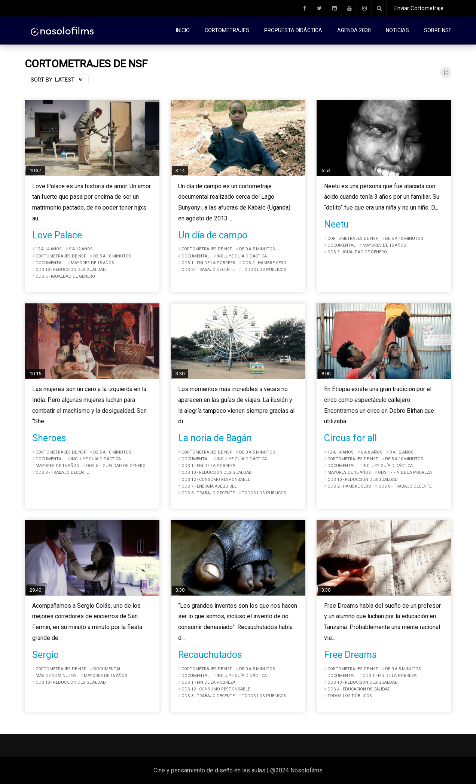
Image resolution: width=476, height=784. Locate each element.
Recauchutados (210, 654)
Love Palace (57, 235)
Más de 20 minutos (56, 676)
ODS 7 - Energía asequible (209, 486)
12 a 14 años (49, 249)
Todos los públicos (264, 270)
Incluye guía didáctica (242, 256)
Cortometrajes (227, 30)
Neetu (336, 224)
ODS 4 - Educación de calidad (359, 689)
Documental (50, 263)
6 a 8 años (371, 452)
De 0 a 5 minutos (257, 249)
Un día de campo (212, 235)
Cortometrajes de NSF (61, 256)
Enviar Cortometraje (418, 8)
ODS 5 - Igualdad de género (65, 276)
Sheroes (49, 438)
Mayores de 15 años (92, 263)
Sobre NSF (437, 30)
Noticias (397, 30)
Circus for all (350, 438)
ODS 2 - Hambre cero (264, 263)
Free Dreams (350, 654)
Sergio (45, 654)
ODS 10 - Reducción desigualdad (71, 270)
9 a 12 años (81, 249)
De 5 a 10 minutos (112, 256)
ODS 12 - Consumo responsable (215, 480)
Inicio (183, 30)
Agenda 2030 (354, 30)
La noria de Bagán (215, 438)
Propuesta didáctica (293, 30)
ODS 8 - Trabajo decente (208, 270)
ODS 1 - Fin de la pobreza (208, 263)
